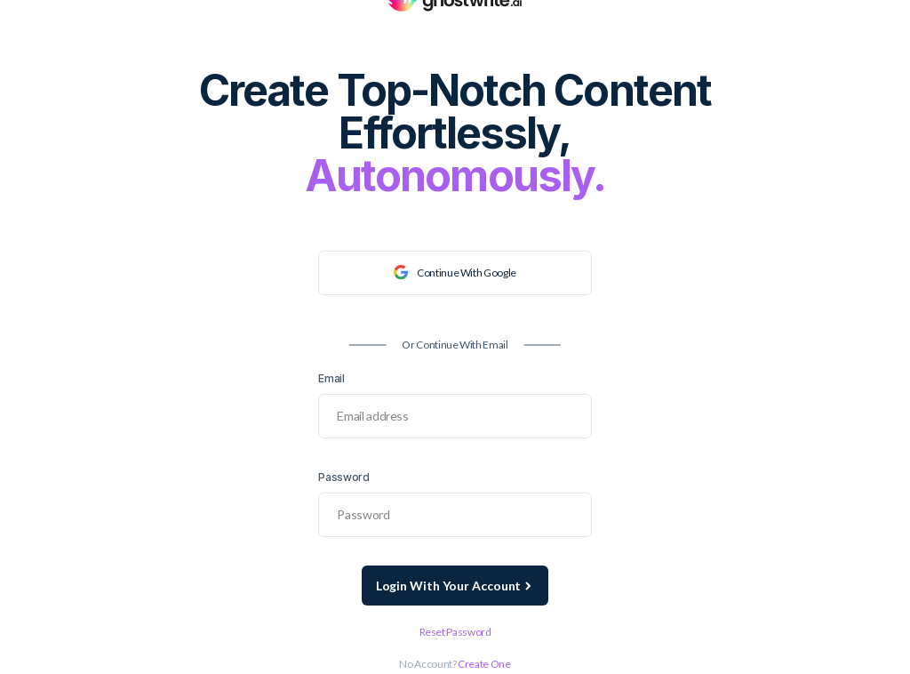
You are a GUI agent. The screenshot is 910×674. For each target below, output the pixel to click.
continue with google (455, 272)
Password (343, 477)
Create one (484, 663)
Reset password (455, 632)
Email (331, 378)
